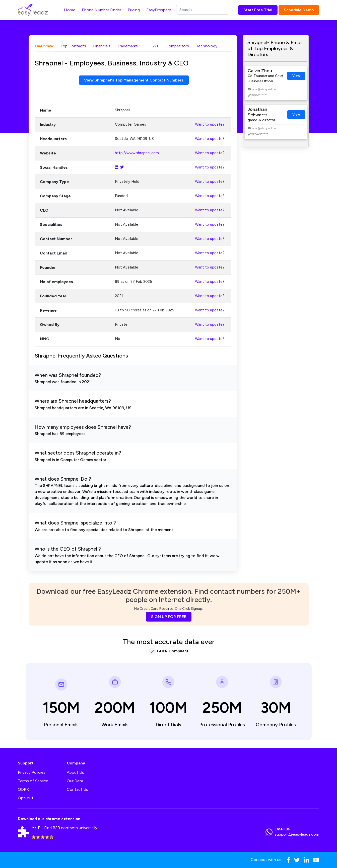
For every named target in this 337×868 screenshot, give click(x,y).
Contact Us (77, 789)
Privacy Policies (31, 772)
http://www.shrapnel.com (137, 153)
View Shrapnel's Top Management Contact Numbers (134, 80)
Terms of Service (33, 780)
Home (69, 10)
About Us (75, 772)
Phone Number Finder (101, 10)
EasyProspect (159, 10)
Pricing (134, 10)
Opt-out (25, 798)
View (296, 76)
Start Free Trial (257, 10)
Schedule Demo (299, 10)
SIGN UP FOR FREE (168, 616)
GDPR (23, 789)
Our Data (75, 780)
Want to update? (210, 124)
